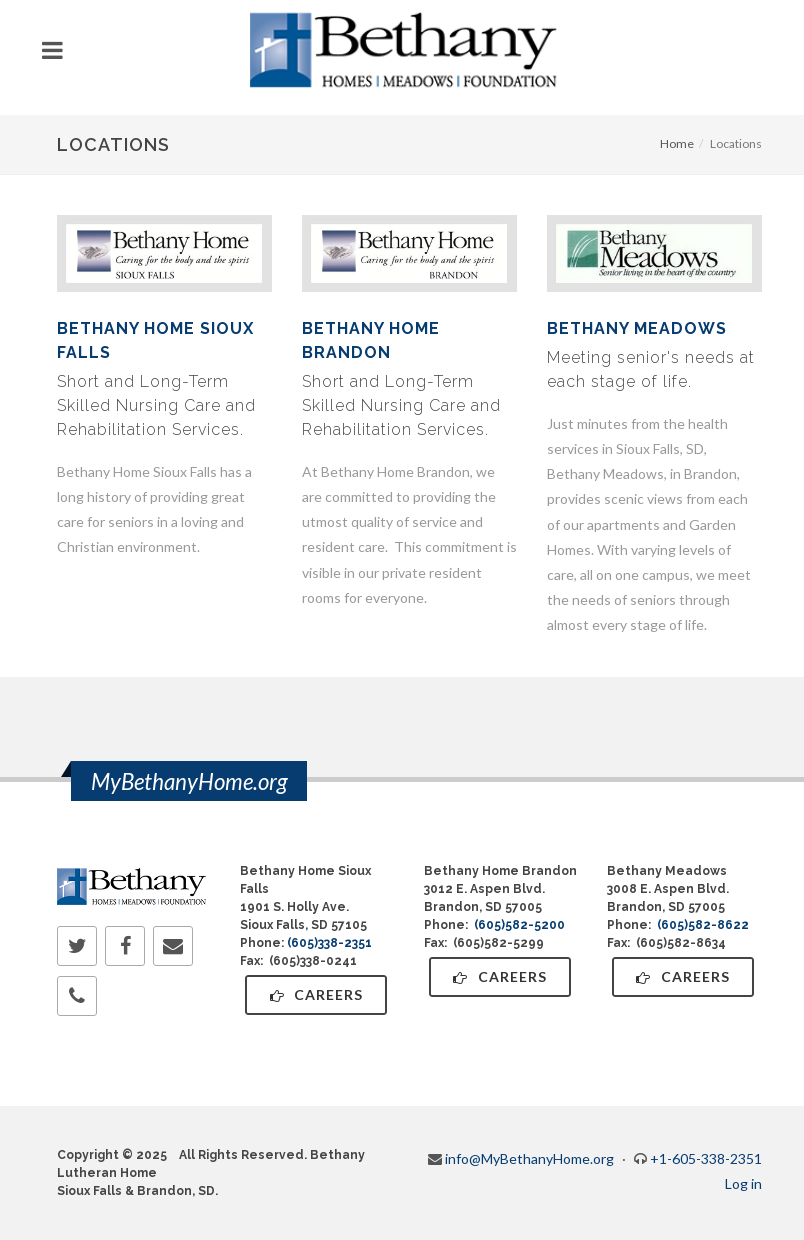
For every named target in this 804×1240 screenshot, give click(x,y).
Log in (743, 1183)
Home (677, 143)
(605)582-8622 (703, 925)
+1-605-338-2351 (706, 1158)
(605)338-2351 (329, 943)
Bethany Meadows (637, 328)
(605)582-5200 (519, 925)
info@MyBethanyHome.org (529, 1158)
